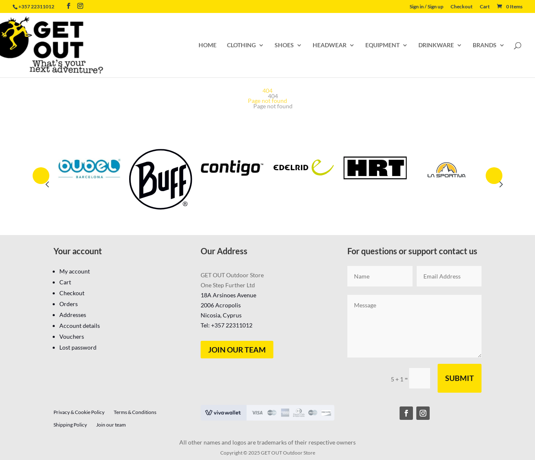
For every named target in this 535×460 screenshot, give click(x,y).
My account (74, 271)
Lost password (78, 347)
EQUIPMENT (382, 45)
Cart (485, 7)
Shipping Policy (70, 425)
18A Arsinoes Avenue (228, 295)
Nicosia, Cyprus (221, 315)
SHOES (284, 45)
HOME (208, 45)
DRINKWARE (436, 45)
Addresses (72, 314)
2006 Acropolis (221, 305)
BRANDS (485, 45)
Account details (79, 325)
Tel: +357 (226, 325)
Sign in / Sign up (426, 7)
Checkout (462, 7)
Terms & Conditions (135, 412)
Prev (41, 175)
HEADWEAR (329, 45)
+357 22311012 (36, 6)
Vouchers (71, 336)
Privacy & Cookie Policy (79, 412)
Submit (459, 378)
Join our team (237, 349)
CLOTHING (241, 45)
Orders (68, 303)
